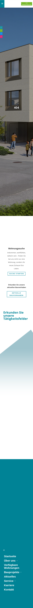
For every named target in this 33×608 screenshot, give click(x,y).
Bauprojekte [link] (11, 469)
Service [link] (8, 478)
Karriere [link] (9, 482)
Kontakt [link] (9, 487)
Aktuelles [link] (10, 474)
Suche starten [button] (16, 272)
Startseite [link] (10, 453)
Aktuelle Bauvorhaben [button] (16, 293)
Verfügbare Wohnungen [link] (11, 464)
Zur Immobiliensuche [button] (26, 3)
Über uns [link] (9, 458)
